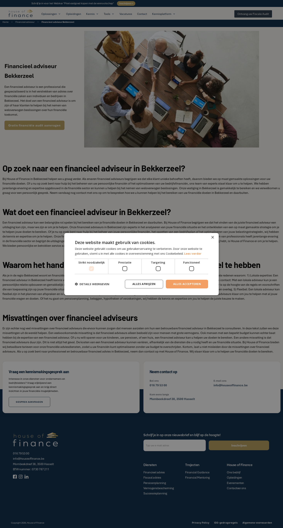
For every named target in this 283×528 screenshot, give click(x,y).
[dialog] (141, 264)
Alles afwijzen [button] (144, 284)
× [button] (212, 237)
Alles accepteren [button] (187, 284)
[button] (92, 284)
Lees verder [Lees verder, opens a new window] (192, 253)
